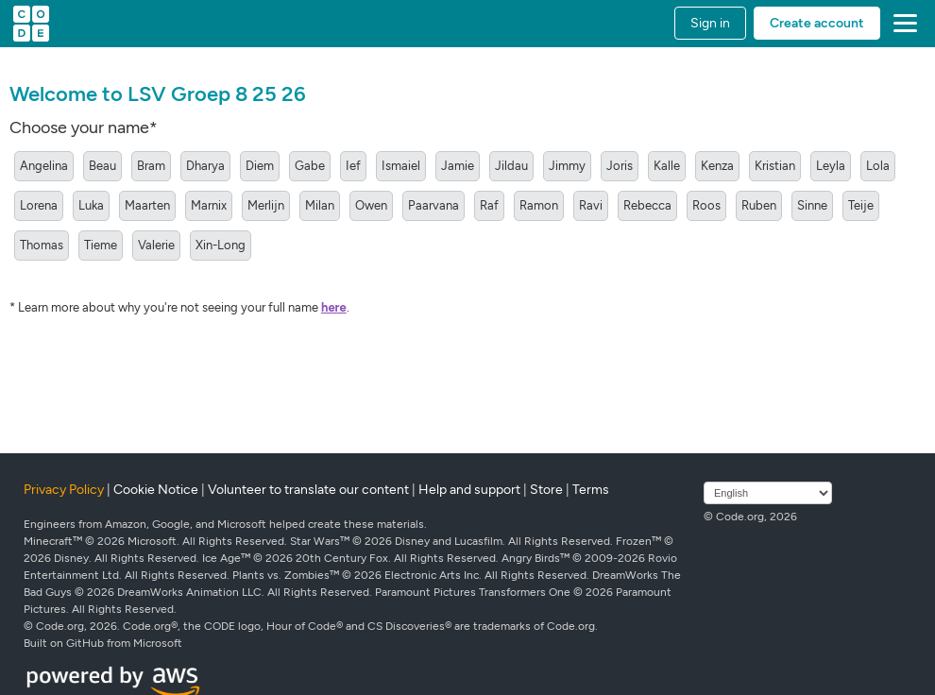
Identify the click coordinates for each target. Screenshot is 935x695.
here (334, 307)
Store (546, 490)
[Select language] (768, 493)
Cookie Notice (155, 490)
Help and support (469, 490)
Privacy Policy (64, 490)
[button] (901, 23)
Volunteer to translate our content (308, 490)
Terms (590, 490)
